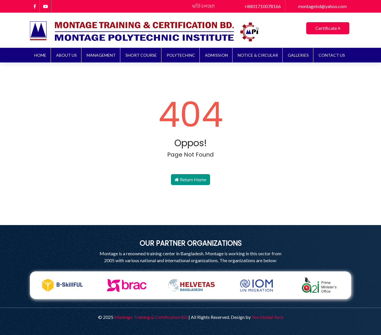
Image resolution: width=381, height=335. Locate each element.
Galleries (298, 55)
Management (101, 55)
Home (40, 55)
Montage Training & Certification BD (151, 317)
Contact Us (332, 55)
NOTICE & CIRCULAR (258, 55)
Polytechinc (181, 55)
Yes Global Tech (267, 317)
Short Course (141, 55)
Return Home (190, 179)
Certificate (327, 28)
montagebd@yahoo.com (318, 6)
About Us (66, 55)
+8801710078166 (259, 6)
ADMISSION (216, 55)
